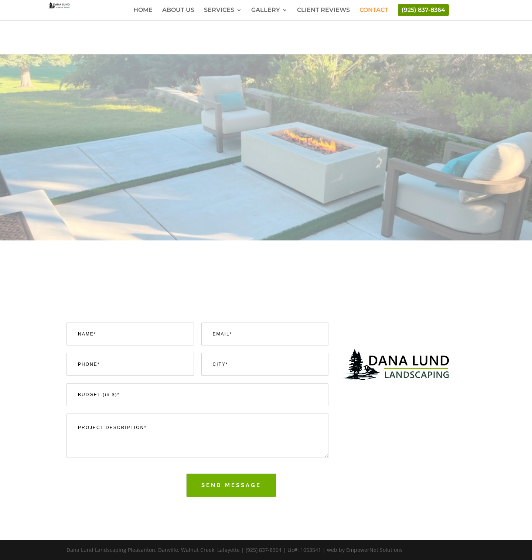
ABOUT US (178, 10)
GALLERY (265, 10)
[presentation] (122, 496)
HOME (143, 10)
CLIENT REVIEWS (323, 10)
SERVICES (219, 10)
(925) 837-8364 (423, 9)
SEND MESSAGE (231, 485)
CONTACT (373, 10)
